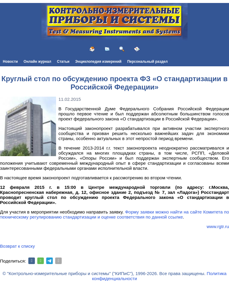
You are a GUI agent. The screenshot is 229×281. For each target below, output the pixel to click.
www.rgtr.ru (218, 226)
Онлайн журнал (37, 61)
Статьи (63, 61)
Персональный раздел (147, 61)
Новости (10, 61)
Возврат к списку (17, 246)
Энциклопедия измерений (98, 61)
